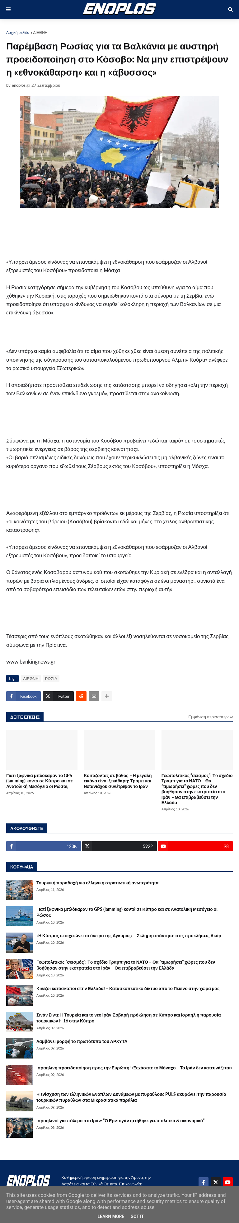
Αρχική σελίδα (18, 32)
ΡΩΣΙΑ (51, 678)
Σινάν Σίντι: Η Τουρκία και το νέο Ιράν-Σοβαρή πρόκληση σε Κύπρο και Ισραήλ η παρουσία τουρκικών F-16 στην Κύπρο (128, 1018)
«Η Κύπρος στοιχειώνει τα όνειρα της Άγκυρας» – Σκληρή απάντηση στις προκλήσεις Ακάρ (128, 935)
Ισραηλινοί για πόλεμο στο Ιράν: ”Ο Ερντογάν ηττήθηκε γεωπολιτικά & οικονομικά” (120, 1120)
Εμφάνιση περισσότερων (210, 716)
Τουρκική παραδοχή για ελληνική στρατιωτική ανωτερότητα (97, 882)
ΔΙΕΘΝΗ (40, 32)
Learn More (110, 1216)
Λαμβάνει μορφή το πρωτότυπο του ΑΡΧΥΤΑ (82, 1041)
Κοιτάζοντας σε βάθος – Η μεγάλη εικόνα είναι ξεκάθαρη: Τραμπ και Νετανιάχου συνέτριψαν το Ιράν (118, 781)
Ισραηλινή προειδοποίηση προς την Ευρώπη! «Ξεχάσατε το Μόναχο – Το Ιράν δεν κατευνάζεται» (134, 1067)
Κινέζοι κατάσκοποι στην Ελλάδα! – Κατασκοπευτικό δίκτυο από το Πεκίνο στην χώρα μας (127, 988)
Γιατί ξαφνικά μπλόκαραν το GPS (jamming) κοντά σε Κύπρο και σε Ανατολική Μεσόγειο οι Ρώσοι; (39, 781)
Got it (137, 1216)
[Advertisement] (79, 233)
